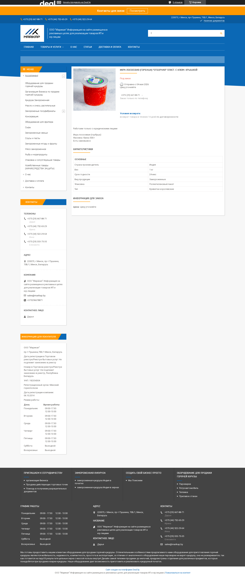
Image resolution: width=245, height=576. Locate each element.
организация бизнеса (37, 480)
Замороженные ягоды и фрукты (41, 143)
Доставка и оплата (110, 47)
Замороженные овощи (36, 133)
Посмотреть (137, 10)
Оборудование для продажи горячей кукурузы (39, 85)
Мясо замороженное (35, 149)
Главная (29, 47)
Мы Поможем (135, 480)
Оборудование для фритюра (39, 122)
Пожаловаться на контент (177, 573)
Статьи (88, 47)
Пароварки (185, 484)
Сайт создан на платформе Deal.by (123, 570)
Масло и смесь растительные (40, 105)
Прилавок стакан (188, 496)
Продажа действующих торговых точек (47, 484)
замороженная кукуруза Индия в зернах (98, 487)
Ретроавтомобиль (188, 488)
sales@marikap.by (36, 295)
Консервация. (32, 116)
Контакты (134, 47)
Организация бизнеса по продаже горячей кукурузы (42, 93)
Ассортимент (31, 75)
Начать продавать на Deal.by (77, 2)
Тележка (183, 492)
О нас (73, 47)
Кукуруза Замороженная (37, 100)
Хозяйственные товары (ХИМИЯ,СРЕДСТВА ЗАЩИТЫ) (39, 167)
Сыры (28, 127)
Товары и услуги (50, 47)
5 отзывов (178, 2)
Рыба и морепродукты (36, 154)
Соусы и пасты (32, 138)
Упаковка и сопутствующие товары (42, 160)
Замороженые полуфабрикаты (40, 111)
